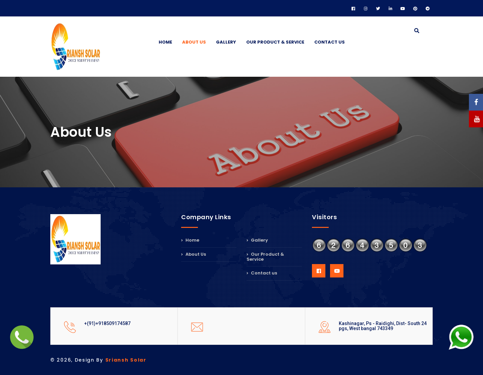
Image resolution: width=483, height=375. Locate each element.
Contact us (329, 42)
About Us (194, 42)
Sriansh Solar (126, 360)
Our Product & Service (275, 42)
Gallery (226, 42)
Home (165, 42)
